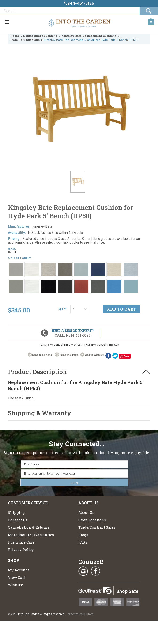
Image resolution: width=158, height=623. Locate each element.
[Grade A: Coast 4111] (130, 282)
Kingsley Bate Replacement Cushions (88, 35)
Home (14, 35)
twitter (115, 356)
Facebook (108, 356)
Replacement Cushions (40, 35)
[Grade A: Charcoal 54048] (97, 282)
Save (127, 356)
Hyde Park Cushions (25, 39)
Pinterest (108, 571)
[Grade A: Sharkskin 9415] (15, 282)
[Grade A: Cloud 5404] (32, 282)
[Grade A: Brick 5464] (81, 282)
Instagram (83, 571)
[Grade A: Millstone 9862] (65, 282)
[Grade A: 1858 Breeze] (81, 265)
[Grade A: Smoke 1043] (15, 265)
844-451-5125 (79, 3)
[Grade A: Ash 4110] (65, 265)
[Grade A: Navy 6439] (97, 265)
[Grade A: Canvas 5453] (32, 265)
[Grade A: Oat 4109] (114, 265)
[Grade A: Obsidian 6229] (48, 282)
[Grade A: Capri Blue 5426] (114, 282)
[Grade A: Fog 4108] (48, 265)
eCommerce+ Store (80, 614)
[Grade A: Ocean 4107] (130, 265)
